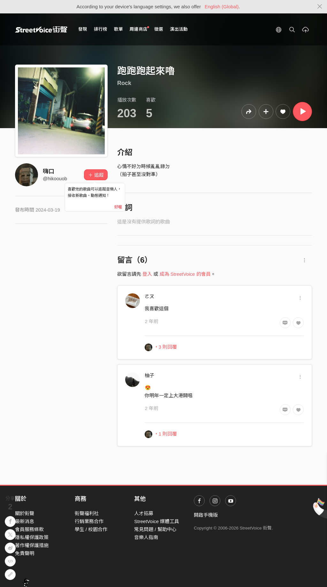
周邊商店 (139, 29)
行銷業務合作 (89, 521)
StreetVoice (41, 29)
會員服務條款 (29, 529)
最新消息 (24, 521)
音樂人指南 (146, 537)
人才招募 (143, 513)
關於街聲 (24, 513)
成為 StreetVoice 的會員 (185, 274)
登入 (147, 274)
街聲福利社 (87, 513)
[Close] (320, 7)
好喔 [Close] (118, 207)
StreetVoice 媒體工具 (156, 521)
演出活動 (179, 29)
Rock (124, 83)
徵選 (158, 29)
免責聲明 (24, 553)
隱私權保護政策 (32, 537)
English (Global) (222, 6)
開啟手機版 (206, 515)
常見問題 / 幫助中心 (155, 529)
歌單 (118, 29)
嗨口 (48, 171)
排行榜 (100, 29)
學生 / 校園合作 (91, 529)
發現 (82, 29)
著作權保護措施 (32, 545)
